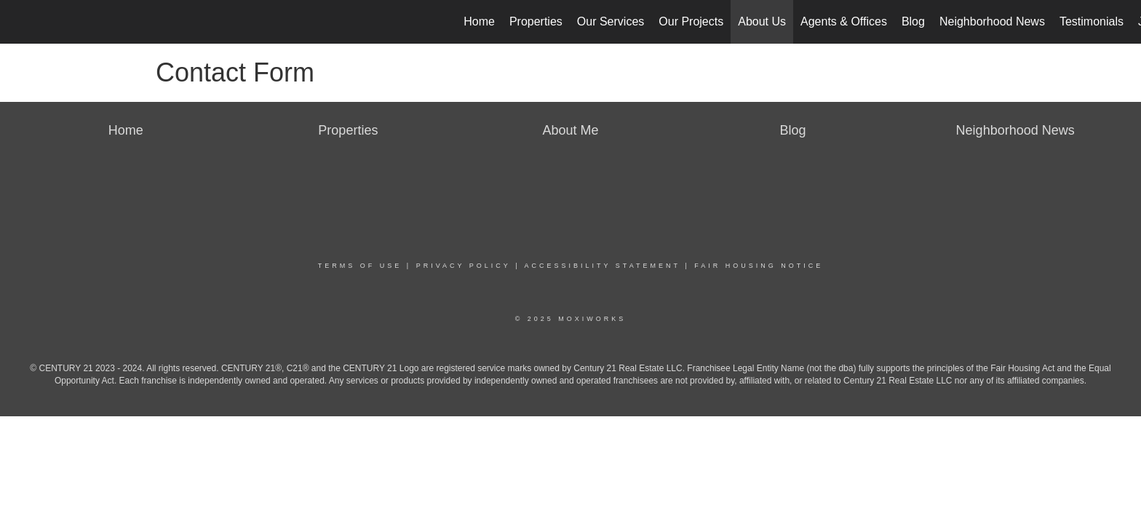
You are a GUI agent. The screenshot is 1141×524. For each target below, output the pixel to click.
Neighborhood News (992, 21)
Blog (913, 21)
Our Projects (691, 21)
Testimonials (1092, 21)
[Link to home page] (18, 22)
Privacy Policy (463, 265)
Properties (535, 21)
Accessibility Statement (602, 265)
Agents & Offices (843, 21)
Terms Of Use (360, 265)
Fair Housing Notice (758, 265)
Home (479, 21)
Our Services (610, 21)
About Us (762, 21)
